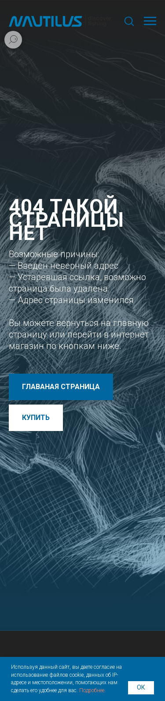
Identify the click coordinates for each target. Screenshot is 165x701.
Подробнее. (92, 690)
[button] (129, 20)
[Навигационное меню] (150, 21)
